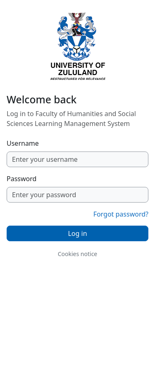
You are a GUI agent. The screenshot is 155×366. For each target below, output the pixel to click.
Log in (77, 233)
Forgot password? (120, 214)
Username (23, 143)
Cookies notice (78, 254)
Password (21, 178)
